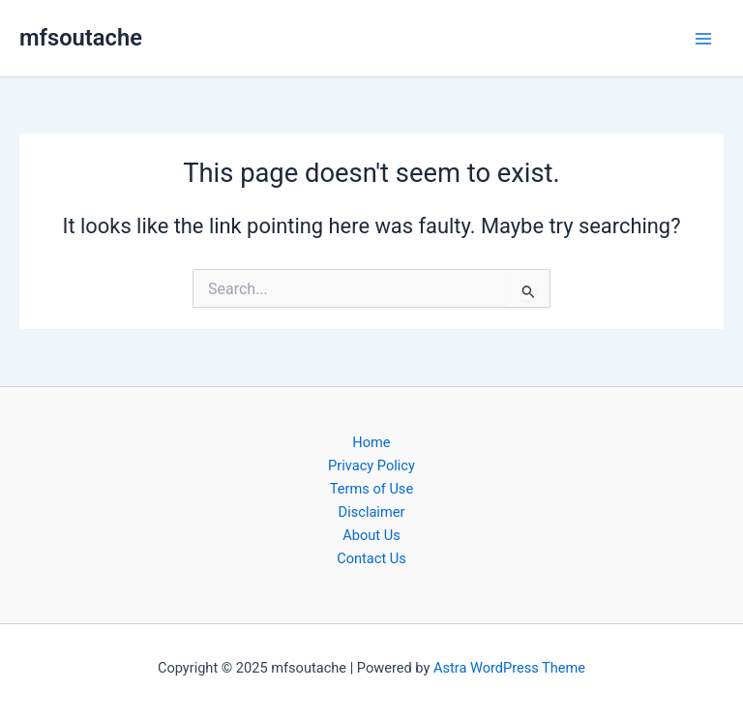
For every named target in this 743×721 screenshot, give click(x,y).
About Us (371, 535)
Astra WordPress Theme (509, 667)
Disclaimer (372, 512)
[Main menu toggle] (703, 38)
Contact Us (371, 558)
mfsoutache (80, 37)
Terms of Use (371, 488)
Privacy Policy (371, 465)
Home (371, 442)
